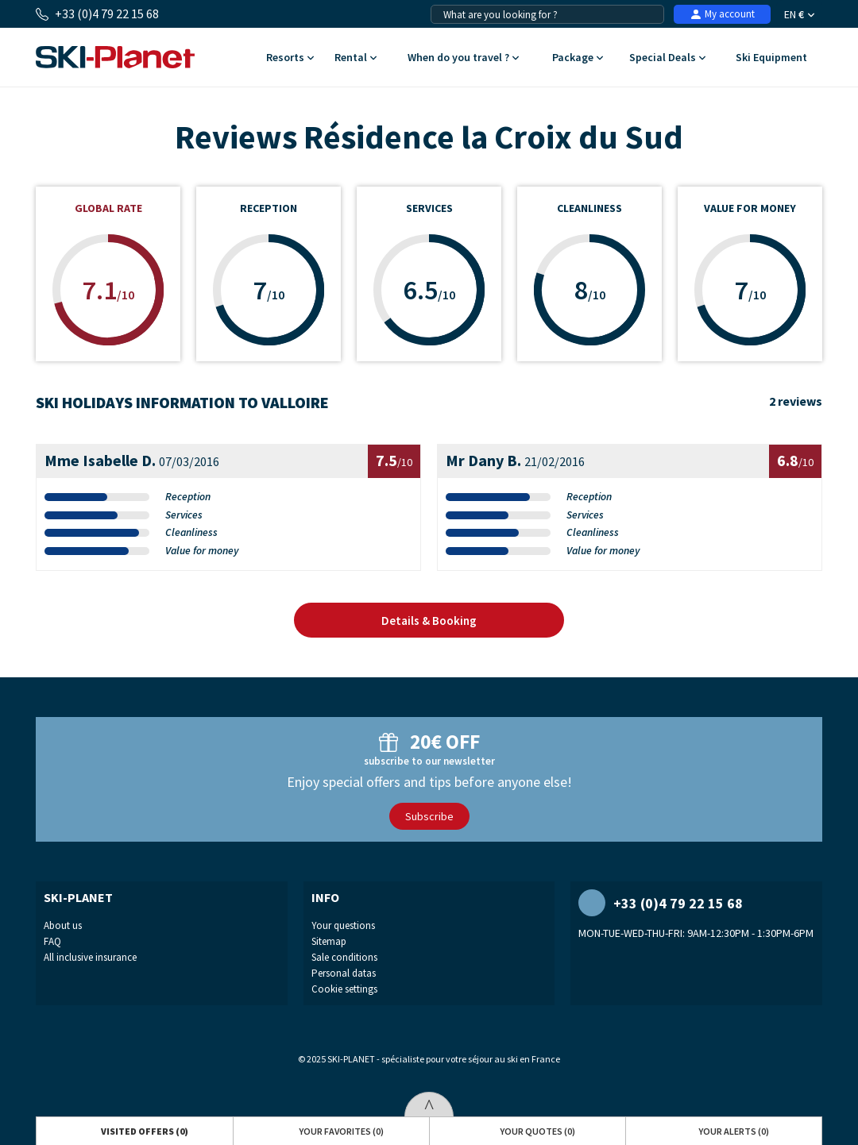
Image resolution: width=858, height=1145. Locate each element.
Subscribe (429, 816)
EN (799, 14)
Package (577, 58)
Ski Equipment (771, 58)
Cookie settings (344, 989)
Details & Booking (429, 620)
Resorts (290, 58)
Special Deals (667, 58)
